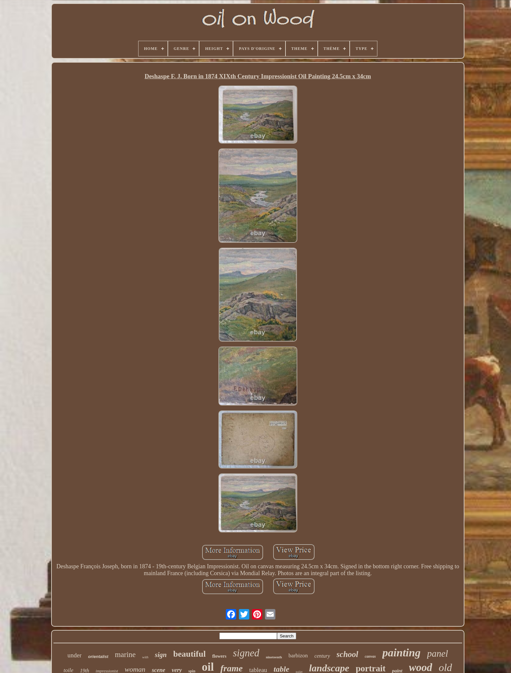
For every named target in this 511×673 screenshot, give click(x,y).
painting (401, 653)
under (74, 655)
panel (437, 653)
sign (161, 655)
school (347, 654)
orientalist (98, 656)
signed (246, 653)
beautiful (189, 654)
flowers (219, 656)
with (145, 657)
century (322, 656)
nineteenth (274, 657)
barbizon (298, 655)
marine (125, 654)
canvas (370, 656)
